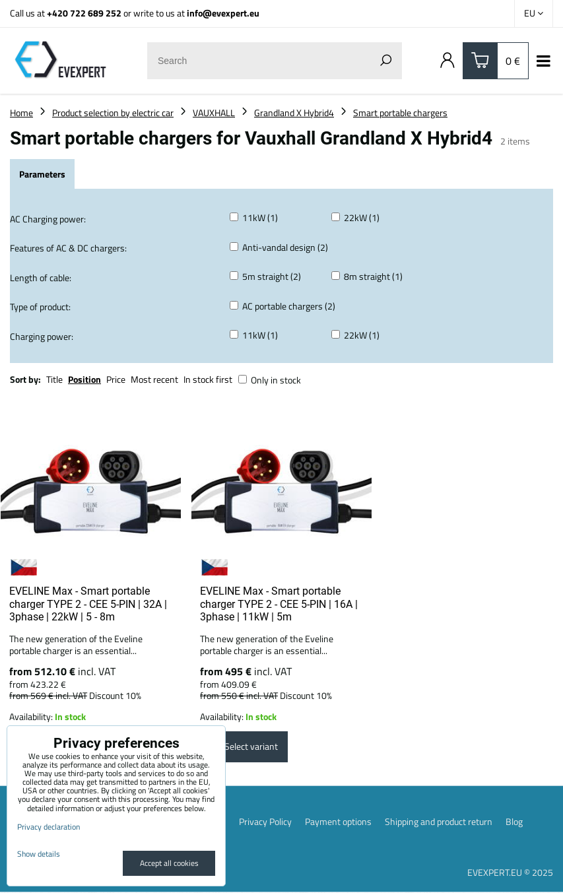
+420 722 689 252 (84, 13)
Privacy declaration (48, 826)
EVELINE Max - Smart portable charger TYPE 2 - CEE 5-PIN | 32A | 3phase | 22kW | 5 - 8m (88, 604)
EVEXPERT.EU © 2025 (510, 873)
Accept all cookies (169, 863)
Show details (38, 853)
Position (84, 379)
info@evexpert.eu (223, 13)
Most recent (154, 379)
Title (54, 379)
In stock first (207, 379)
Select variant (244, 747)
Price (115, 379)
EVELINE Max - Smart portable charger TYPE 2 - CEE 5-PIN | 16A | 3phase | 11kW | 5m (279, 604)
